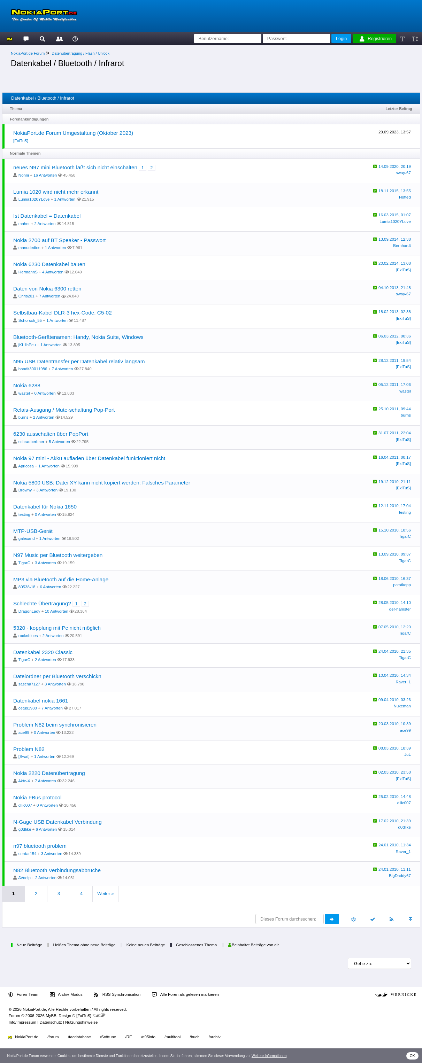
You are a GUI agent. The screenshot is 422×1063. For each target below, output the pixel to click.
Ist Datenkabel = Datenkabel (46, 216)
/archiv (215, 1037)
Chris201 (26, 296)
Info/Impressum (22, 1022)
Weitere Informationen (269, 1056)
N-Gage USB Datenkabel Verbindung (57, 822)
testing (24, 514)
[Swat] (24, 756)
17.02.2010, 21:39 (394, 821)
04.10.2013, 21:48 (394, 288)
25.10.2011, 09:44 (394, 409)
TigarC (405, 536)
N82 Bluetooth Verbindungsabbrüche (57, 870)
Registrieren (376, 38)
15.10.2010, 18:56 (394, 530)
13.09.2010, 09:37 (394, 554)
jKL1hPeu (27, 345)
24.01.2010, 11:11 (394, 869)
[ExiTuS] (20, 141)
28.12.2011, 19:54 (394, 360)
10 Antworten (56, 611)
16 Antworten (45, 175)
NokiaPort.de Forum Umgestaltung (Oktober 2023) (73, 133)
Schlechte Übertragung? (42, 603)
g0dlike (24, 829)
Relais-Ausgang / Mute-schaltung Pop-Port (64, 410)
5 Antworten (59, 442)
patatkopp (402, 585)
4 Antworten (52, 272)
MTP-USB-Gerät (33, 531)
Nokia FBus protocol (37, 797)
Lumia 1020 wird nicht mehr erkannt (55, 192)
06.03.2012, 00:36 (394, 336)
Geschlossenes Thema (196, 945)
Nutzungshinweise (81, 1022)
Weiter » (105, 893)
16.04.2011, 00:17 (394, 457)
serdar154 (27, 854)
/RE (128, 1037)
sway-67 (403, 173)
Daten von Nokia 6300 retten (47, 289)
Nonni (23, 175)
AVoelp (24, 878)
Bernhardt (402, 245)
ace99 (23, 732)
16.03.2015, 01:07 (394, 215)
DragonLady (29, 611)
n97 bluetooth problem (40, 846)
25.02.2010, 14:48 (394, 796)
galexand (26, 538)
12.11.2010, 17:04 (394, 506)
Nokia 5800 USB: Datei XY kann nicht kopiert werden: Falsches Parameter (101, 483)
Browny (25, 490)
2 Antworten (45, 224)
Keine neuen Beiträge (145, 945)
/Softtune (108, 1037)
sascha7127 (29, 684)
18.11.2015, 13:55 (394, 191)
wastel (24, 393)
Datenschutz (50, 1022)
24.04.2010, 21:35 (394, 651)
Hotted (405, 197)
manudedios (29, 248)
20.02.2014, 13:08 (394, 263)
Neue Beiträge (30, 945)
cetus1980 (27, 708)
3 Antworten (46, 490)
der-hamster (400, 609)
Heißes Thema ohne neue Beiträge (84, 945)
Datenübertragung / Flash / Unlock (80, 53)
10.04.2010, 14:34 (394, 675)
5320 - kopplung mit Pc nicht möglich (57, 628)
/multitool (172, 1037)
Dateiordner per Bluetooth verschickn (57, 676)
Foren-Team (23, 994)
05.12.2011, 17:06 (394, 384)
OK (412, 1056)
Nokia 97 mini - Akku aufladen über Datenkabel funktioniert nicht (89, 458)
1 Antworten (65, 199)
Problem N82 (29, 749)
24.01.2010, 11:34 (394, 845)
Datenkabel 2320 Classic (42, 652)
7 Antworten (49, 296)
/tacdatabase (79, 1037)
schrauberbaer (31, 442)
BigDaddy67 (400, 876)
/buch (194, 1037)
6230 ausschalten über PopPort (50, 434)
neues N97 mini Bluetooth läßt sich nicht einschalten (75, 167)
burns (23, 417)
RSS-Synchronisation (117, 994)
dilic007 (25, 805)
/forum (53, 1037)
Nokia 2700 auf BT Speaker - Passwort (59, 240)
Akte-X (24, 781)
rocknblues (28, 636)
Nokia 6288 (26, 385)
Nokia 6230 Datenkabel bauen (49, 264)
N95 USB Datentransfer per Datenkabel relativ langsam (79, 361)
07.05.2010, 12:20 (394, 627)
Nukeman (402, 706)
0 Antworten (45, 393)
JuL (407, 754)
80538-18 (27, 587)
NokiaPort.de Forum (28, 53)
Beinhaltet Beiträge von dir (253, 945)
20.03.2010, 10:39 (394, 724)
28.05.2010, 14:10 (394, 602)
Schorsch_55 (30, 320)
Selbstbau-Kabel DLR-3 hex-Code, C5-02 (62, 313)
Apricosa (26, 466)
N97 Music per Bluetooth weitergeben (57, 555)
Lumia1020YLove (34, 199)
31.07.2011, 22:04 (394, 433)
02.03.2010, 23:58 (394, 772)
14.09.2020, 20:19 (394, 166)
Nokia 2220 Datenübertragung (49, 773)
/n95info (148, 1037)
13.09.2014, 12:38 (394, 239)
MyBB (51, 1016)
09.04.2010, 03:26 (394, 700)
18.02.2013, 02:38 (394, 312)
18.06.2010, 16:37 (394, 578)
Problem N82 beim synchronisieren (55, 725)
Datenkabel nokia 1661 (40, 701)
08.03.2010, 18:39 (394, 748)
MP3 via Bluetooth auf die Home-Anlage (60, 579)
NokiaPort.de (23, 1037)
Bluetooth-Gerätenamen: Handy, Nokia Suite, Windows (78, 337)
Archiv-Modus (66, 994)
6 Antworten (50, 587)
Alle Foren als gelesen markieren (185, 994)
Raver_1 (403, 682)
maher (24, 224)
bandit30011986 (32, 369)
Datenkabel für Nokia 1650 (45, 507)
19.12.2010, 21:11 (394, 482)
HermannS (28, 272)
